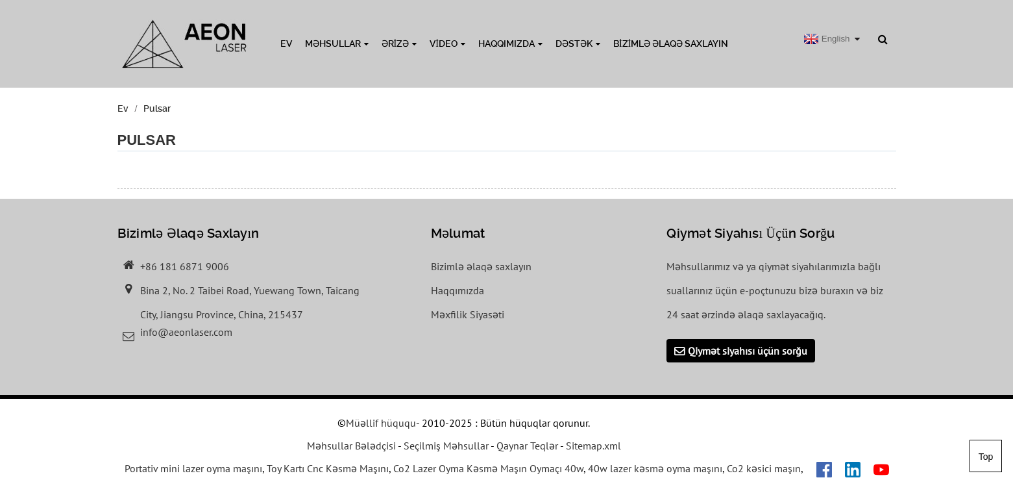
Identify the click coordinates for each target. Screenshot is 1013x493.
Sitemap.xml (593, 445)
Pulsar (157, 108)
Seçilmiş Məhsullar (446, 445)
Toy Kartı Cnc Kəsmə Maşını (328, 468)
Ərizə (399, 43)
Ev (286, 43)
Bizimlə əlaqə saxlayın (670, 43)
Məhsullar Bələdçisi (351, 445)
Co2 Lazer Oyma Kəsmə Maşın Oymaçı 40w (488, 468)
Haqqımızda (510, 43)
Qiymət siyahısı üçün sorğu (747, 350)
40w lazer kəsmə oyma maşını (655, 468)
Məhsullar (337, 43)
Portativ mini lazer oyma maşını (193, 468)
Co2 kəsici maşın (764, 468)
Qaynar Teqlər (527, 445)
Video (447, 43)
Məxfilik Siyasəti (467, 314)
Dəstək (577, 43)
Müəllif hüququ (381, 422)
